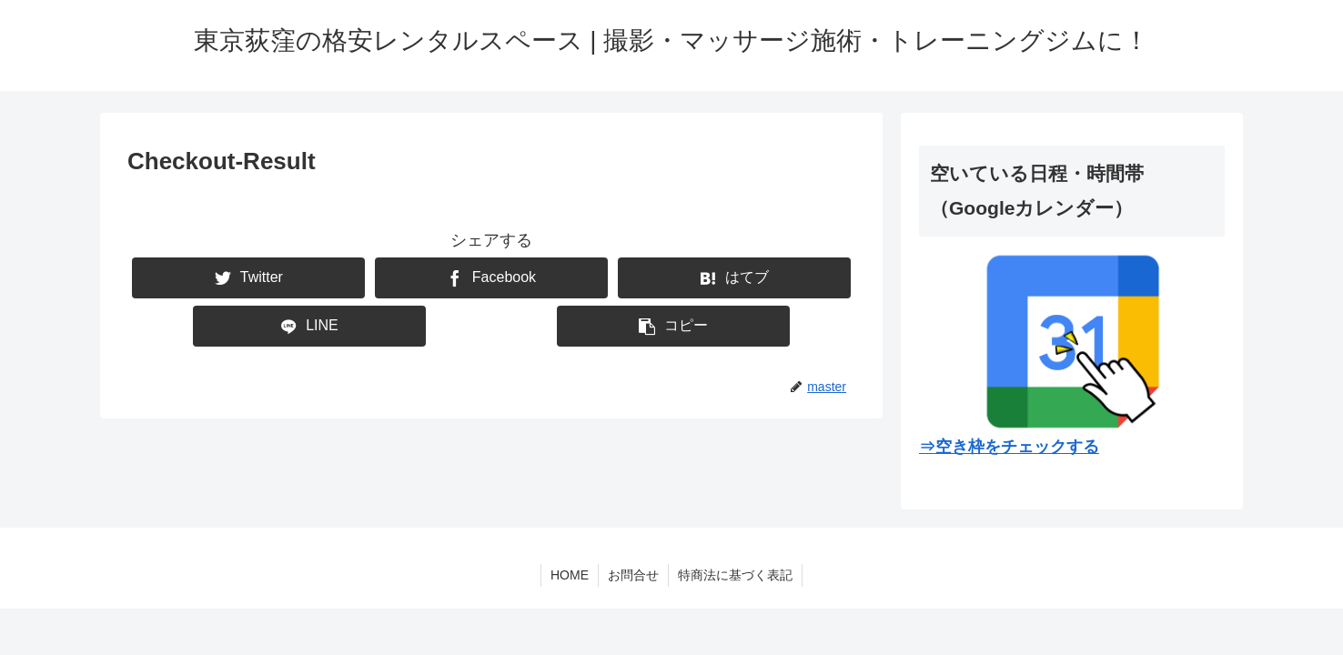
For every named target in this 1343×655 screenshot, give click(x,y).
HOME (569, 575)
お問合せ (633, 575)
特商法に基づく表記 (735, 575)
